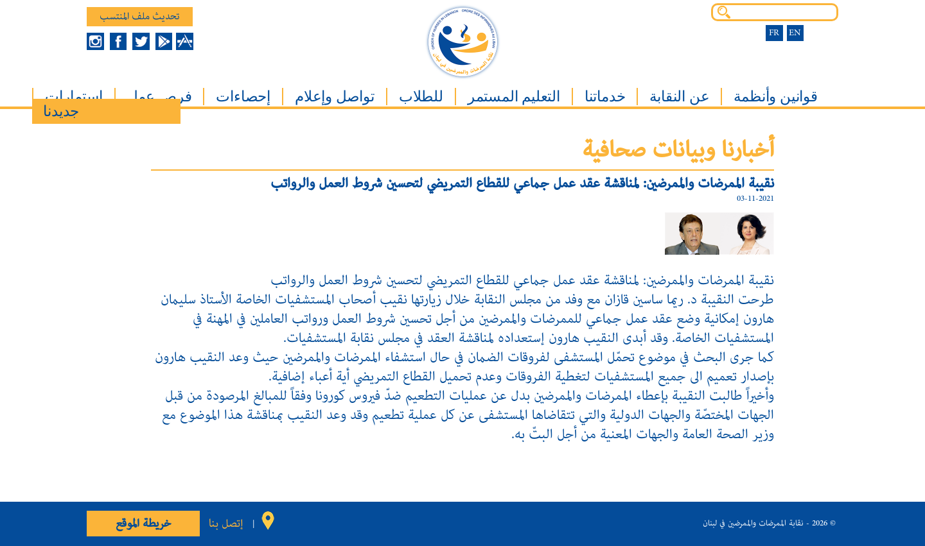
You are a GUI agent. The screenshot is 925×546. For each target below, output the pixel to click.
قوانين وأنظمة (775, 96)
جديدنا (61, 111)
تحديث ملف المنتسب (140, 16)
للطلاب (421, 96)
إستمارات (73, 96)
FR (774, 32)
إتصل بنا (226, 524)
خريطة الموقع (143, 524)
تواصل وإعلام (334, 96)
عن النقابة (679, 96)
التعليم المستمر (514, 96)
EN (795, 32)
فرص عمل (159, 96)
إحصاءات (243, 96)
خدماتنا (605, 96)
